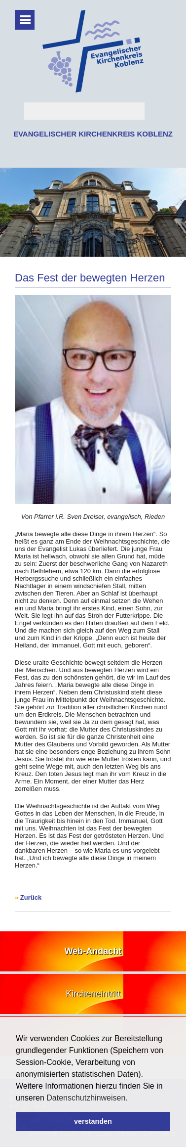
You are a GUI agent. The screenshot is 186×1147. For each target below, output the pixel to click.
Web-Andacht (93, 951)
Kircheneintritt (93, 994)
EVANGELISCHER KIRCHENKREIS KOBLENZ (93, 134)
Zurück (30, 897)
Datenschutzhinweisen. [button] (87, 1098)
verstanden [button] (93, 1121)
